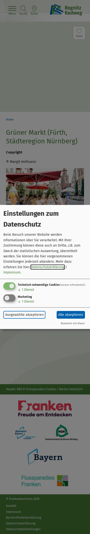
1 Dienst (26, 289)
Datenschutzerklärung (47, 267)
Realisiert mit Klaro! (73, 323)
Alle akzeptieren (70, 315)
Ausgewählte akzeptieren (24, 315)
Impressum (11, 272)
